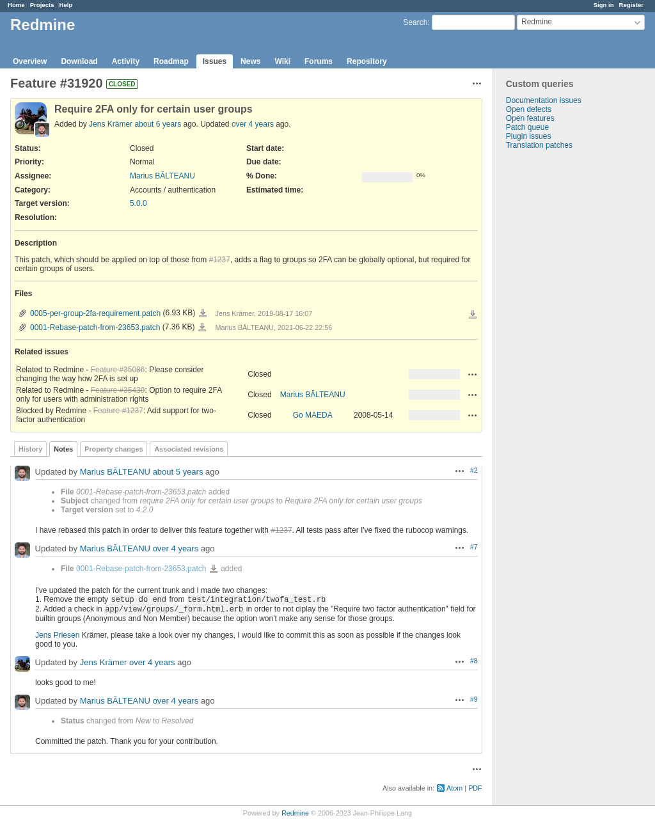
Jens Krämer (110, 124)
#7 (474, 547)
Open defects (528, 109)
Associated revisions (188, 449)
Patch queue (527, 127)
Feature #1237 (118, 410)
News (250, 61)
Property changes (113, 449)
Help (66, 4)
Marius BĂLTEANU (162, 175)
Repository (367, 61)
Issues (214, 61)
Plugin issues (528, 136)
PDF (475, 788)
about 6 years (157, 124)
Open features (530, 118)
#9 (474, 699)
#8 (474, 661)
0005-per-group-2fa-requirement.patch (95, 313)
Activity (125, 61)
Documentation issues (543, 100)
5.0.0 (138, 203)
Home (16, 4)
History (30, 449)
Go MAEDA (313, 415)
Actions (473, 374)
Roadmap (171, 61)
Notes (63, 449)
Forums (318, 61)
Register (631, 4)
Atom (454, 788)
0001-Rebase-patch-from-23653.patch (95, 327)
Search (415, 22)
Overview (30, 61)
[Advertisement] (557, 350)
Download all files (473, 315)
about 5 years (178, 472)
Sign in (604, 4)
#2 (474, 470)
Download (79, 61)
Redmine (295, 813)
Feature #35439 (118, 390)
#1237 (219, 259)
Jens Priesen (57, 635)
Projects (42, 4)
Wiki (282, 61)
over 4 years (253, 124)
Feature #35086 (118, 369)
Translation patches (539, 145)
